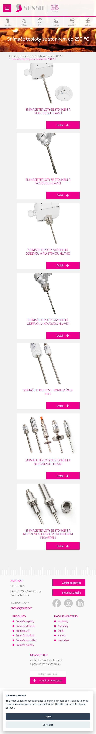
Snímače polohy (25, 645)
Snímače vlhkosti (25, 626)
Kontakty (63, 621)
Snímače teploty (25, 621)
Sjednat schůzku (71, 592)
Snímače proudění (26, 640)
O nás (61, 630)
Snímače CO (23, 630)
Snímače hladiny (25, 635)
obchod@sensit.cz (21, 608)
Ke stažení (63, 640)
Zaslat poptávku (71, 582)
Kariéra (62, 635)
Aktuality (63, 626)
